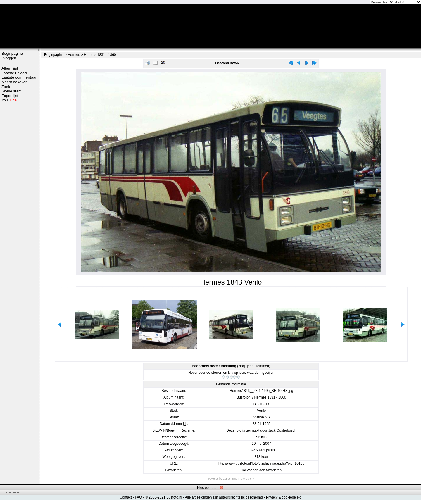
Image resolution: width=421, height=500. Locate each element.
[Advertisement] (19, 195)
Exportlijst (9, 96)
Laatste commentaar (19, 77)
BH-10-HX (261, 404)
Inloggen (8, 58)
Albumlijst (9, 68)
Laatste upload (14, 73)
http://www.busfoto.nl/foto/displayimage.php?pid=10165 (261, 463)
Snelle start (11, 91)
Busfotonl (244, 397)
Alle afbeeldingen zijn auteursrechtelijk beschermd (224, 497)
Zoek (5, 87)
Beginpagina (12, 53)
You (9, 100)
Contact (126, 497)
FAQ (138, 497)
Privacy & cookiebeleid (283, 497)
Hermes (74, 55)
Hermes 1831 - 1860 (100, 55)
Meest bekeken (14, 82)
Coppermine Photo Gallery (238, 478)
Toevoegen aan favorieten (261, 470)
